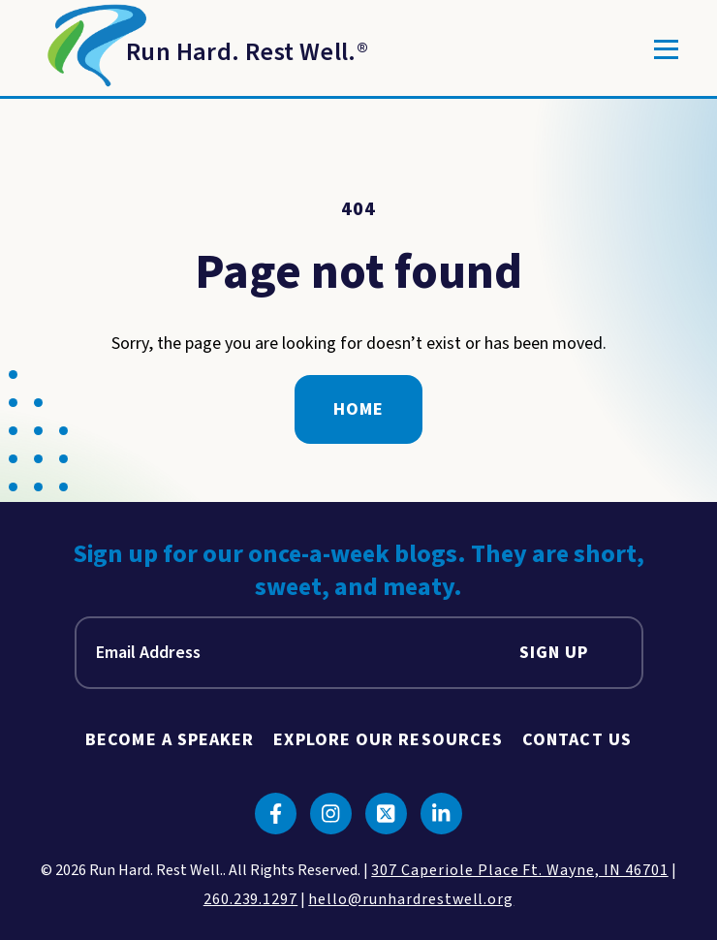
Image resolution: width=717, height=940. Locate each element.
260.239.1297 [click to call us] (250, 899)
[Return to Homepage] (203, 49)
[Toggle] (666, 49)
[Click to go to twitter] (386, 813)
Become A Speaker (169, 740)
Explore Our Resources (388, 740)
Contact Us (577, 740)
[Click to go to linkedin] (441, 813)
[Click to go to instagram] (331, 813)
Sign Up (554, 653)
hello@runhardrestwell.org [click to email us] (411, 899)
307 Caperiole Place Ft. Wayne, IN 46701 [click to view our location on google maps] (519, 870)
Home (358, 409)
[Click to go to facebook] (275, 813)
